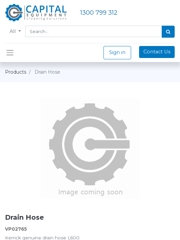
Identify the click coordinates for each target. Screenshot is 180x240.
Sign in (117, 52)
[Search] (168, 32)
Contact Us (156, 52)
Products (15, 72)
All (13, 31)
